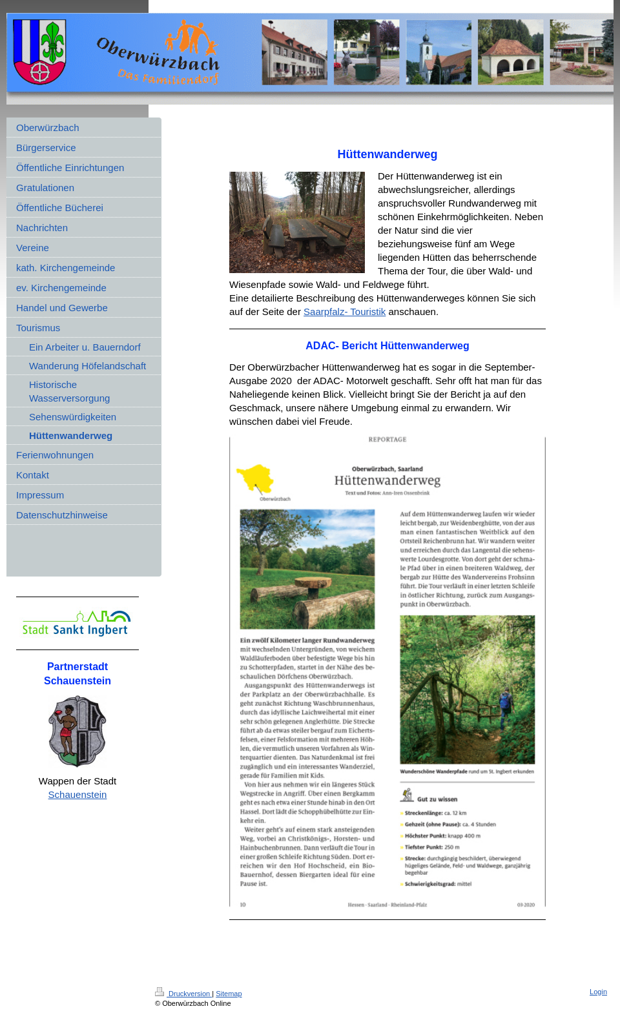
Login (598, 992)
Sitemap (229, 993)
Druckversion (183, 993)
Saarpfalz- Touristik (345, 311)
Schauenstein (77, 794)
